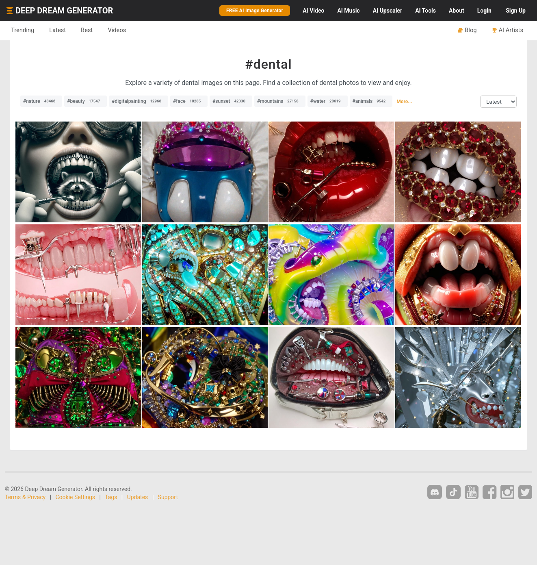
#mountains (280, 101)
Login (484, 10)
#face (189, 101)
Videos (117, 30)
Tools (425, 10)
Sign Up (516, 10)
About (456, 10)
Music (348, 10)
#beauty (85, 101)
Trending (22, 30)
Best (87, 30)
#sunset (230, 101)
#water (327, 101)
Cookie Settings (75, 497)
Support (168, 497)
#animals (371, 101)
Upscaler (387, 10)
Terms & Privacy (25, 497)
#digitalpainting (138, 101)
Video (313, 10)
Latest (57, 30)
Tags (111, 497)
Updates (137, 497)
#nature (41, 101)
